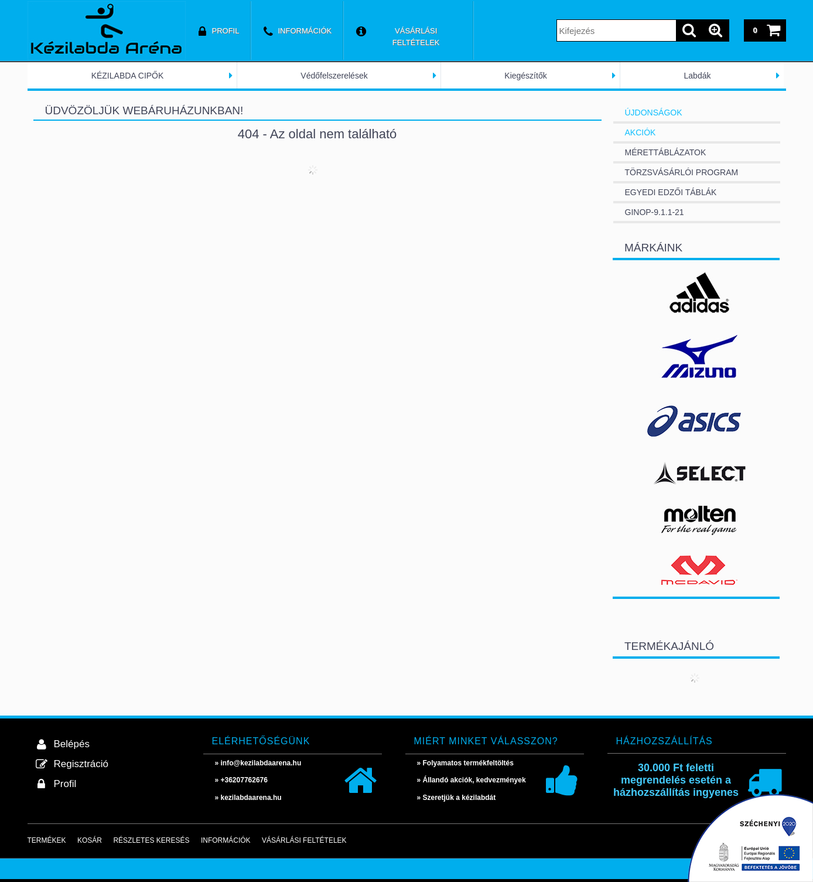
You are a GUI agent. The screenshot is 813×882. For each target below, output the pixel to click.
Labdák (697, 75)
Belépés (72, 744)
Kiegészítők (525, 75)
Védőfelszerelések (333, 75)
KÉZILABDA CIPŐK (127, 75)
